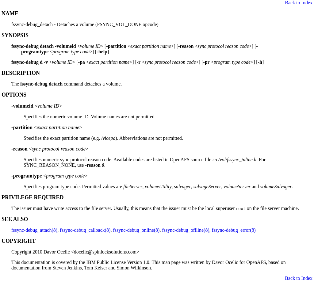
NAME (10, 13)
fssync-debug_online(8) (136, 230)
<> (36, 106)
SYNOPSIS (15, 35)
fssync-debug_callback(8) (85, 230)
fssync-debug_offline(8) (185, 230)
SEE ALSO (15, 219)
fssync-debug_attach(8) (34, 230)
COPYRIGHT (19, 241)
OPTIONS (14, 95)
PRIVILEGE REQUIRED (33, 197)
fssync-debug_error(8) (234, 230)
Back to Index (298, 2)
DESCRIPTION (21, 73)
